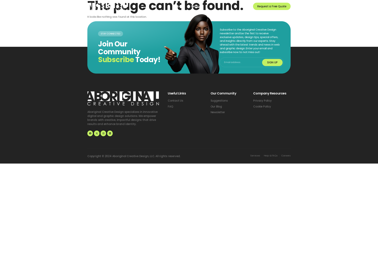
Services (196, 6)
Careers (286, 155)
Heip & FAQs (271, 155)
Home (180, 6)
